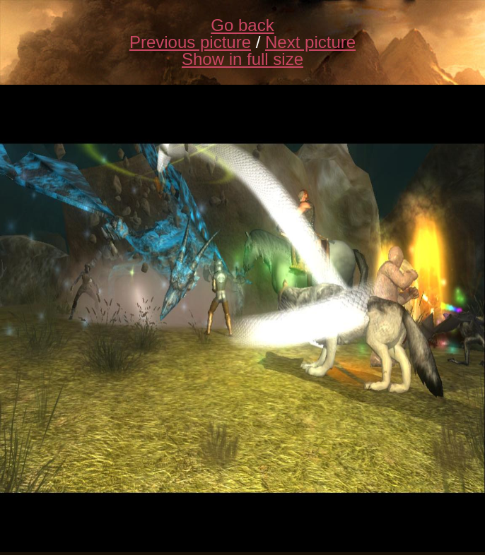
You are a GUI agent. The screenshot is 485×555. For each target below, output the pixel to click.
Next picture (310, 42)
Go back (242, 25)
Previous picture (190, 42)
